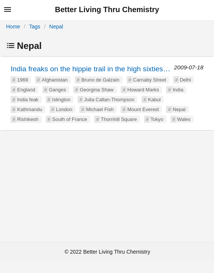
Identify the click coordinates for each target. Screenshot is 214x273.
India (178, 90)
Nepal (56, 27)
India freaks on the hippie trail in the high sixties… (90, 69)
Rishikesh (27, 119)
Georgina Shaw (97, 90)
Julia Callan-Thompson (109, 99)
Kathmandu (29, 109)
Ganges (57, 90)
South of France (69, 119)
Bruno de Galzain (100, 80)
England (26, 90)
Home (13, 27)
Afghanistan (55, 80)
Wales (184, 119)
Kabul (154, 99)
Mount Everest (143, 109)
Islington (61, 99)
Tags (34, 27)
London (64, 109)
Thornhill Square (118, 119)
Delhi (185, 80)
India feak (27, 99)
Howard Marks (143, 90)
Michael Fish (100, 109)
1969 (22, 80)
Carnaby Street (149, 80)
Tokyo (156, 119)
